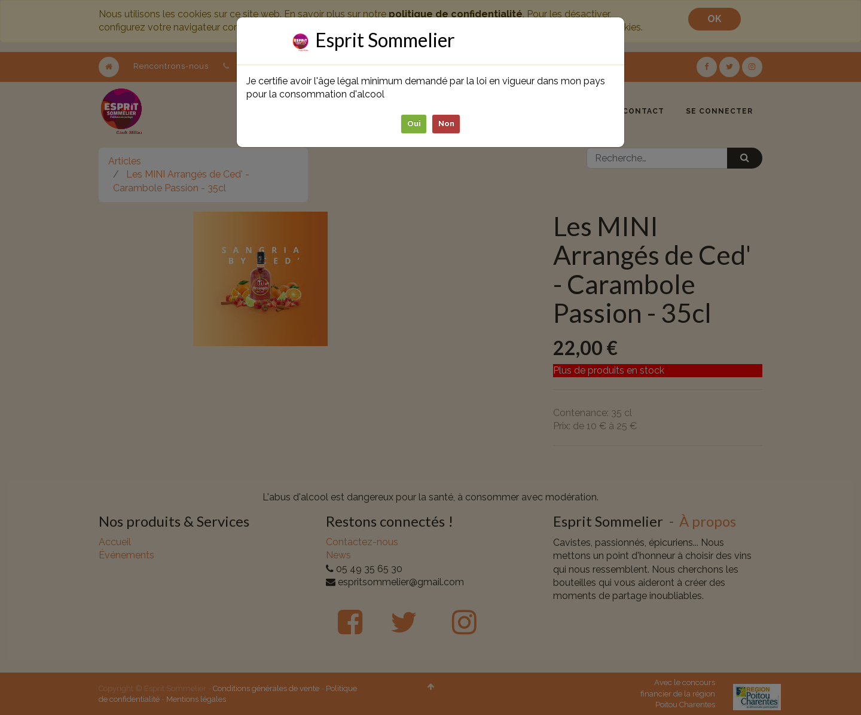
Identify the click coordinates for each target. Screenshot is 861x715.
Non (446, 123)
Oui (414, 123)
